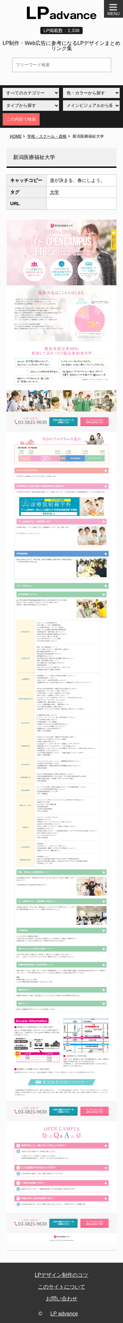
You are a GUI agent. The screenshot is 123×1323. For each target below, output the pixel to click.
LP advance (64, 1313)
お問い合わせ (61, 1298)
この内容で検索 (21, 119)
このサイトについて (61, 1287)
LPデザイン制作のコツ (62, 1275)
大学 (54, 192)
